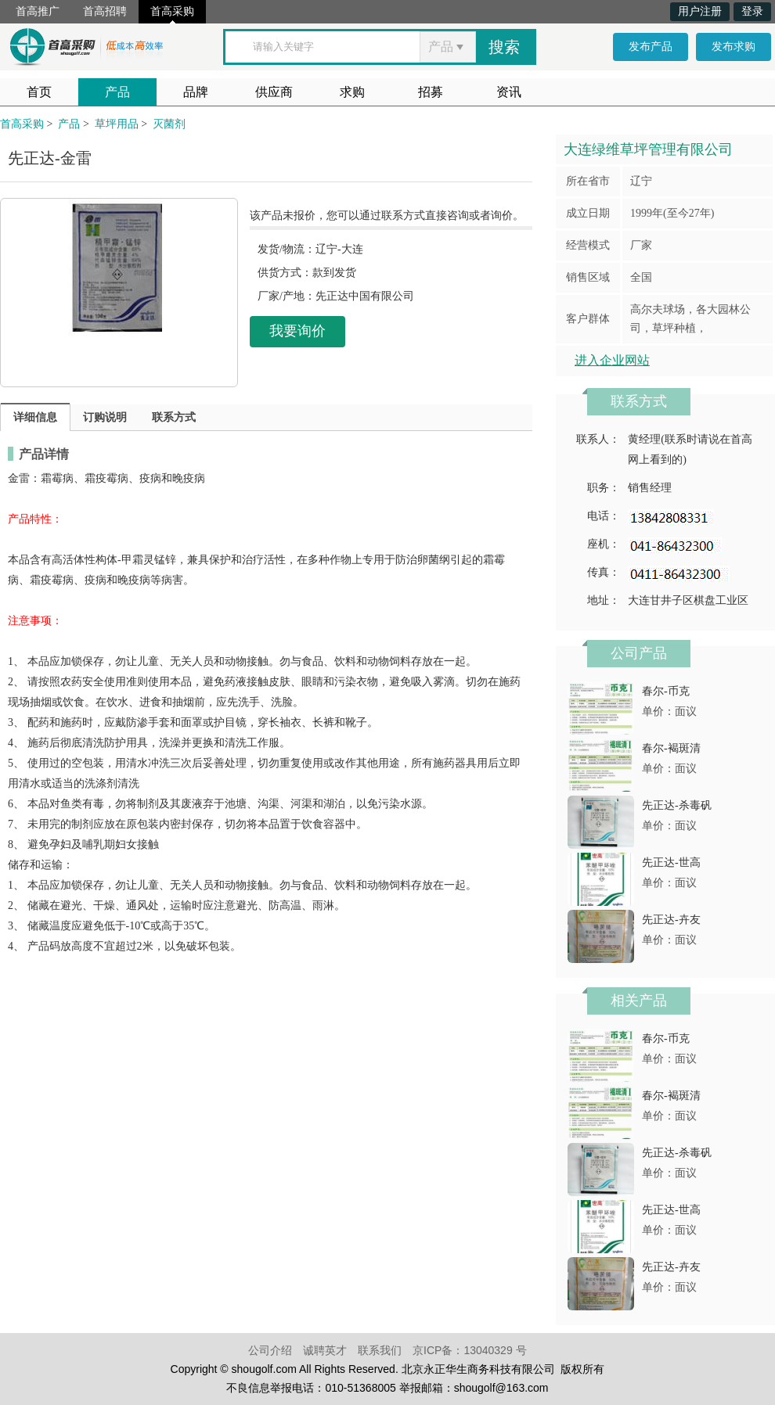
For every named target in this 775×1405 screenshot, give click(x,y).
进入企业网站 (612, 360)
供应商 (274, 92)
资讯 (508, 92)
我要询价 (297, 331)
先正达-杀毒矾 (677, 805)
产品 (117, 92)
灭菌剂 (169, 124)
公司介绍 (270, 1350)
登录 (752, 11)
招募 (430, 92)
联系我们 (380, 1350)
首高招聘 (105, 11)
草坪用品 (117, 124)
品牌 (195, 92)
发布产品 (650, 46)
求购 (352, 92)
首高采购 (172, 11)
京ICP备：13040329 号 (470, 1350)
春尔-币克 (666, 691)
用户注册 (700, 11)
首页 (39, 92)
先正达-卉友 (671, 919)
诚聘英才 (325, 1350)
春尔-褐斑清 (671, 748)
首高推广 (37, 11)
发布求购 (733, 46)
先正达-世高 (671, 862)
